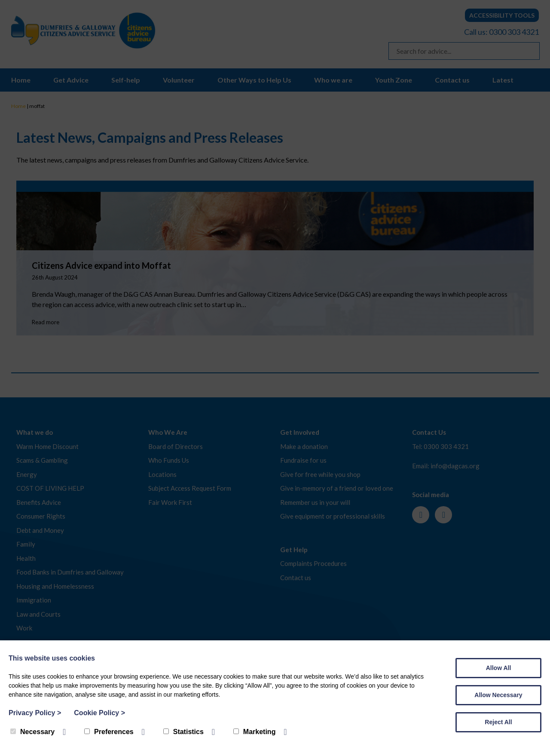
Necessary (32, 731)
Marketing (254, 731)
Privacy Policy (35, 712)
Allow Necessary (498, 695)
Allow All (498, 667)
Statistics (183, 731)
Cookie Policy (99, 712)
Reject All (498, 722)
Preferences (109, 731)
